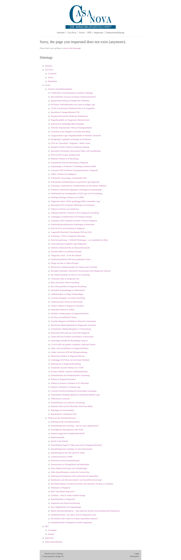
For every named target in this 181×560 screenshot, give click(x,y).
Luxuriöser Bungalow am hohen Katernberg (68, 298)
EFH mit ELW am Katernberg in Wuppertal (68, 228)
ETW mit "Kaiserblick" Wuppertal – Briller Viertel (70, 143)
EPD (47, 526)
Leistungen (52, 530)
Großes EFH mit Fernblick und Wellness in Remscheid (72, 337)
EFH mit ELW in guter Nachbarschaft (65, 155)
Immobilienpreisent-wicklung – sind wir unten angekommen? (75, 426)
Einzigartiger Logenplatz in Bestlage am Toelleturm (71, 139)
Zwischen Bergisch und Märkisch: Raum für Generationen (73, 321)
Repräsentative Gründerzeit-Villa (63, 414)
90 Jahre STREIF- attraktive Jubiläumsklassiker (69, 371)
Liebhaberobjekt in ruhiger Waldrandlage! (67, 294)
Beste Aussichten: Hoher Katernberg (65, 282)
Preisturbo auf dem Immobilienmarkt (65, 460)
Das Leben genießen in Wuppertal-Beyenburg (68, 286)
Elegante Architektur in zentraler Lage (65, 387)
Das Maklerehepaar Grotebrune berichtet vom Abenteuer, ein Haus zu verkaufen (82, 484)
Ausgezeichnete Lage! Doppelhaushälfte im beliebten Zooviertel (76, 135)
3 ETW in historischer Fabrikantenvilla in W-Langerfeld (72, 108)
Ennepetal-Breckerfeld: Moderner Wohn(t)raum (69, 116)
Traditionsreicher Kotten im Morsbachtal (67, 302)
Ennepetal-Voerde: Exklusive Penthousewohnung (70, 147)
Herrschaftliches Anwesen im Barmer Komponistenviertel (73, 97)
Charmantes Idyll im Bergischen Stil (65, 279)
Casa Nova (49, 70)
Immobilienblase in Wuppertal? (63, 499)
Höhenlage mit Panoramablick (62, 410)
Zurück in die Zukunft (59, 441)
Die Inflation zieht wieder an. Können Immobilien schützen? (74, 518)
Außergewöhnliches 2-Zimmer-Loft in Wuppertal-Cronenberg (75, 213)
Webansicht (134, 556)
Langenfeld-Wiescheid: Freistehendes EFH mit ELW (71, 232)
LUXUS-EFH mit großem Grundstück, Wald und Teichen (73, 344)
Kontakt (51, 534)
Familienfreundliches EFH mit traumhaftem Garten (71, 259)
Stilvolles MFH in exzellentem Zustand (66, 251)
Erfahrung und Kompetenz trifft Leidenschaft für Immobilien (74, 476)
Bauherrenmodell (57, 437)
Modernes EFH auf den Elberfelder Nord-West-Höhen (72, 406)
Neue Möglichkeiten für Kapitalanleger (66, 507)
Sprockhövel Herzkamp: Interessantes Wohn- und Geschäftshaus (76, 151)
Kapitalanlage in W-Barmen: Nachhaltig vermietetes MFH (73, 166)
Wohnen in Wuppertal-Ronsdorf (63, 379)
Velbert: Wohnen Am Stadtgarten (63, 174)
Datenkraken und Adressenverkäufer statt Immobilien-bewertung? (76, 480)
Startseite (48, 66)
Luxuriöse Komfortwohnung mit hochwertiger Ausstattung (73, 391)
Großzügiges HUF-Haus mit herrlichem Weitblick (70, 360)
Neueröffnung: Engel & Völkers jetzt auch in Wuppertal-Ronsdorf (76, 445)
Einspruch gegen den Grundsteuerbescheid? (68, 433)
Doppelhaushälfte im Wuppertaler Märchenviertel (70, 120)
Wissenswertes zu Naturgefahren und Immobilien (70, 464)
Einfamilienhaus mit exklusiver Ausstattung (68, 402)
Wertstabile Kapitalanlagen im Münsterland (68, 290)
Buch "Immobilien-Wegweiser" (63, 491)
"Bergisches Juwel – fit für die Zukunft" (66, 255)
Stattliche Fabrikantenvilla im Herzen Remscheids (70, 248)
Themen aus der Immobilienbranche (62, 418)
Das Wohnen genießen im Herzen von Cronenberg (70, 275)
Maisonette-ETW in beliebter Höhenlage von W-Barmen (73, 205)
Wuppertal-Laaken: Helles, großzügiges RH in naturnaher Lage (75, 201)
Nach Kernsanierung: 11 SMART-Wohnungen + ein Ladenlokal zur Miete (79, 240)
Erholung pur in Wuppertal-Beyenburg (66, 364)
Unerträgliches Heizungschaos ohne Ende (67, 430)
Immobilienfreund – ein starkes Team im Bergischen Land (73, 515)
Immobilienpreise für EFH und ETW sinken (68, 453)
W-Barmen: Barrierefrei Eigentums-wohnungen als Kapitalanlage (76, 190)
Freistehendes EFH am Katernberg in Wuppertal (69, 163)
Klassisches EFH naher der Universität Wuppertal (70, 333)
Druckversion (49, 554)
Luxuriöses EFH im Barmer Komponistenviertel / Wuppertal (74, 170)
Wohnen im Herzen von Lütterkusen (65, 209)
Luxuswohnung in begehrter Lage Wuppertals (68, 244)
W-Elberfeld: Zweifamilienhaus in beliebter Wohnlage (72, 93)
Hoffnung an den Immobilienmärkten (65, 422)
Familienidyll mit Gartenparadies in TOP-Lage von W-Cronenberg (76, 193)
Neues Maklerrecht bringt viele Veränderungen (69, 468)
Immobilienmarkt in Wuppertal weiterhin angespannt (71, 522)
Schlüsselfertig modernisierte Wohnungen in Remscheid (72, 224)
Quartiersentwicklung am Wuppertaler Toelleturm (70, 101)
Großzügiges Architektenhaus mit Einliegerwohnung (71, 217)
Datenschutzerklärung (53, 542)
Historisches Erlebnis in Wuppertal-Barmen (68, 356)
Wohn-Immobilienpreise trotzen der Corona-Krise (70, 472)
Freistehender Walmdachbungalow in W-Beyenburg (71, 329)
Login (136, 554)
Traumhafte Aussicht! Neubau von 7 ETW (67, 368)
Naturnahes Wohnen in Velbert (62, 310)
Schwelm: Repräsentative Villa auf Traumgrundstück (71, 128)
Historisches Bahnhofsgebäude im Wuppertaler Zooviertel (73, 325)
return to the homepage (72, 48)
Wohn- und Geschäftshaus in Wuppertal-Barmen (69, 348)
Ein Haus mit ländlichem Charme (64, 317)
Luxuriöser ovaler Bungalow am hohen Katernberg (70, 132)
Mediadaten (52, 81)
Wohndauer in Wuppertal (60, 488)
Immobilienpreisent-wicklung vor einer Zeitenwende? (72, 449)
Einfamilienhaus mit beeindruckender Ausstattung (70, 375)
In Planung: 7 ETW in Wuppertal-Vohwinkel (68, 236)
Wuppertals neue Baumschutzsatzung (65, 503)
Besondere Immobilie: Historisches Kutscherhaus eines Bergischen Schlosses (81, 271)
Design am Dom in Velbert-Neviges (64, 263)
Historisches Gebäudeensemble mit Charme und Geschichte (74, 267)
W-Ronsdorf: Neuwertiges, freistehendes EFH (68, 178)
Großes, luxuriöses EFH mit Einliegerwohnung (69, 352)
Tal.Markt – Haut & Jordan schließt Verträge (68, 495)
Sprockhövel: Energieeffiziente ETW (65, 112)
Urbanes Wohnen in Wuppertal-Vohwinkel (67, 306)
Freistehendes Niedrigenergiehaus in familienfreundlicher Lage (75, 395)
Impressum (49, 538)
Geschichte (52, 73)
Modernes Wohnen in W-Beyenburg (65, 159)
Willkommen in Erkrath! (60, 399)
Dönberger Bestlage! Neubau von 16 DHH (67, 197)
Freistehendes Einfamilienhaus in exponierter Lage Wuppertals (75, 182)
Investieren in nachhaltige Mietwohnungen (67, 124)
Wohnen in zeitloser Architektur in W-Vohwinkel (70, 383)
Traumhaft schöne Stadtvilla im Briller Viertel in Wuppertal (74, 221)
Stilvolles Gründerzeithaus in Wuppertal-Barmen (70, 313)
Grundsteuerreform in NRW (61, 457)
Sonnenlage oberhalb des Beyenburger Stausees (69, 341)
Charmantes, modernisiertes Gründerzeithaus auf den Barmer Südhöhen (78, 186)
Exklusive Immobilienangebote (60, 89)
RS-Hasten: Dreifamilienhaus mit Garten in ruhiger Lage (73, 104)
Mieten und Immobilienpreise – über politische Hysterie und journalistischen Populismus (85, 511)
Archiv (50, 77)
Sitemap (60, 554)
